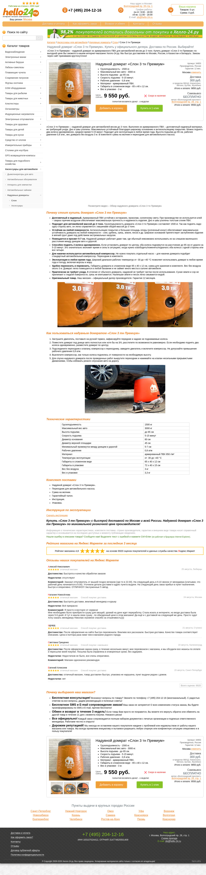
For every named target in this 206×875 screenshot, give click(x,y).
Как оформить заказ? (22, 848)
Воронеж (169, 822)
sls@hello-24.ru (144, 17)
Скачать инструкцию (57, 527)
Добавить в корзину (111, 108)
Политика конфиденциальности (27, 866)
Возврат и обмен (115, 23)
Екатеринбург (41, 830)
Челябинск (76, 830)
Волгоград (169, 826)
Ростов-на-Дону (110, 830)
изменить (196, 72)
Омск (110, 822)
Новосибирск (41, 826)
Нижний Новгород (76, 822)
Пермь (141, 830)
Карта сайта (196, 872)
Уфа (141, 822)
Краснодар (169, 830)
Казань (76, 826)
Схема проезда (169, 849)
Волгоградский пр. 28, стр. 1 (186, 102)
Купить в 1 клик (149, 108)
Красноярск (141, 826)
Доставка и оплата (53, 23)
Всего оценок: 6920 (191, 697)
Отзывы (157, 23)
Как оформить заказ (85, 23)
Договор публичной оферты (25, 861)
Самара (110, 826)
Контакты (138, 23)
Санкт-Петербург (41, 822)
